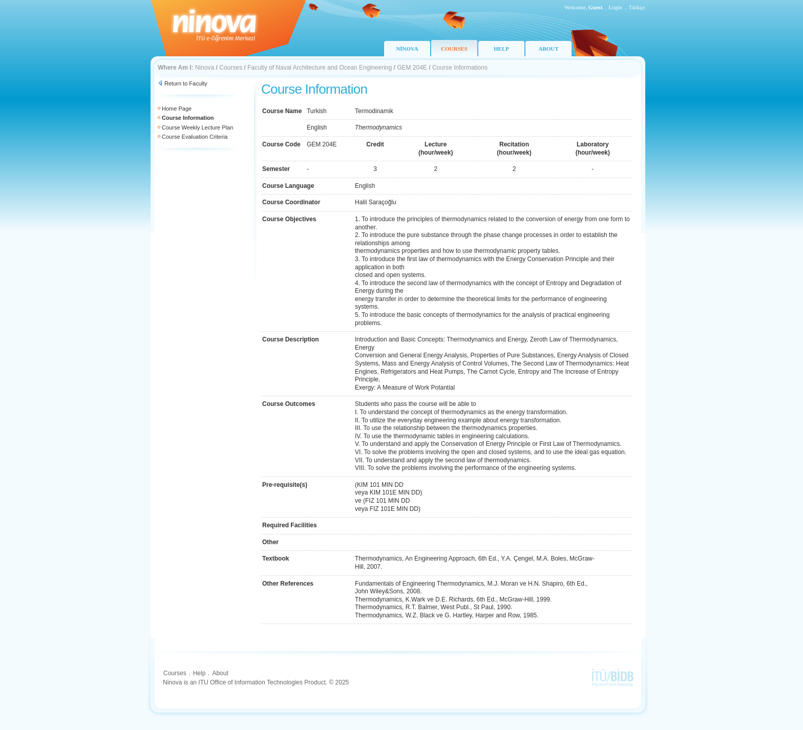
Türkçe (637, 7)
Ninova (204, 67)
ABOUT (548, 49)
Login (615, 7)
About (220, 673)
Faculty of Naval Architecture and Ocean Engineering (319, 67)
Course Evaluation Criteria (194, 137)
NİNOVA (407, 49)
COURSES (454, 49)
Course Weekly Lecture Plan (197, 127)
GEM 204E (412, 67)
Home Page (177, 108)
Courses (230, 67)
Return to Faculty (185, 83)
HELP (501, 49)
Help (199, 673)
